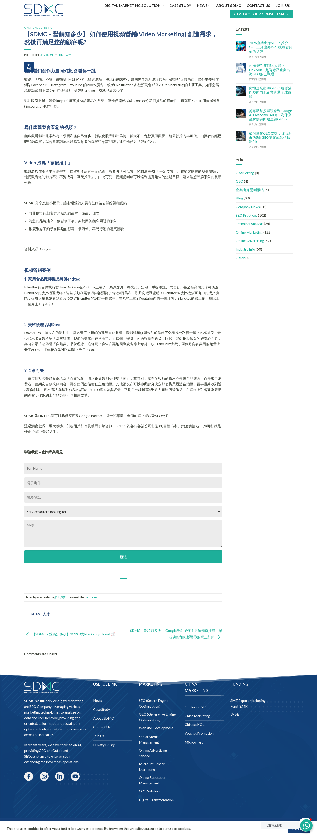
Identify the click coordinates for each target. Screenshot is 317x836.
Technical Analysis (249, 223)
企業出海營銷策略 (250, 190)
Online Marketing (249, 232)
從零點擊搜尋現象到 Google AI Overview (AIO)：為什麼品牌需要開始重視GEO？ (271, 115)
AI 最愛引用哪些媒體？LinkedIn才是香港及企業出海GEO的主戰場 (269, 69)
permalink (91, 597)
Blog (239, 198)
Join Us (283, 5)
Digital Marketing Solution (134, 5)
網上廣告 (60, 597)
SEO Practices (246, 215)
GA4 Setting (245, 173)
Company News (248, 207)
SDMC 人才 (64, 55)
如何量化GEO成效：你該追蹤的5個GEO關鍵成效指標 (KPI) (270, 137)
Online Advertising (38, 27)
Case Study (180, 5)
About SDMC (228, 5)
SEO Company (40, 706)
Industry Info (245, 249)
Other (240, 258)
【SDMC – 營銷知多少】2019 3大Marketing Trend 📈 (69, 634)
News (204, 5)
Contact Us (258, 5)
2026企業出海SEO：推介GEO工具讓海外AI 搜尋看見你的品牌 (270, 47)
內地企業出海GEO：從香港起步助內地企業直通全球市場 (270, 92)
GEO (239, 181)
